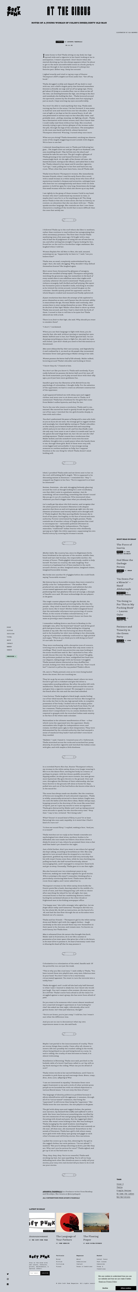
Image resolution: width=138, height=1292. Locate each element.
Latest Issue (102, 1260)
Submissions (81, 1262)
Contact (10, 643)
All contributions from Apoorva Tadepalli (61, 1198)
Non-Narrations (123, 1197)
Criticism (10, 634)
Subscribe (101, 1265)
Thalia (119, 1188)
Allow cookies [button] (126, 1288)
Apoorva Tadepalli (74, 42)
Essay (9, 627)
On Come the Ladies (125, 1194)
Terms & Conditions (85, 1267)
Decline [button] (105, 1288)
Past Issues (102, 1262)
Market (9, 647)
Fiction (10, 630)
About (9, 640)
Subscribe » (11, 656)
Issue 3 (120, 1184)
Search (9, 650)
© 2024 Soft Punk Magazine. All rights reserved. (77, 1284)
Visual (9, 637)
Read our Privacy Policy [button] (108, 1282)
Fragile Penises (124, 1191)
